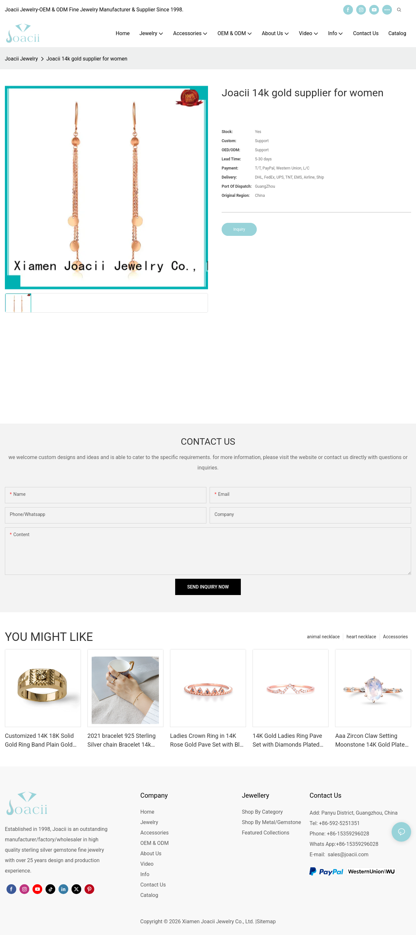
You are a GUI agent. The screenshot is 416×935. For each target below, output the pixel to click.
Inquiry (239, 229)
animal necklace (323, 636)
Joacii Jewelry (21, 59)
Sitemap (266, 921)
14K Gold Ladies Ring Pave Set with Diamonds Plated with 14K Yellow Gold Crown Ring (289, 740)
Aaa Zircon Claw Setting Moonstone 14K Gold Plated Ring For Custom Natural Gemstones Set (371, 740)
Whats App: (322, 844)
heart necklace (361, 636)
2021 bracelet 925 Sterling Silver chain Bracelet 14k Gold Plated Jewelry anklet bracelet (121, 740)
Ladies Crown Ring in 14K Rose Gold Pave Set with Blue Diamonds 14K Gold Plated (208, 740)
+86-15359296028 (357, 844)
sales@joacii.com (348, 854)
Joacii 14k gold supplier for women (86, 59)
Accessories (395, 636)
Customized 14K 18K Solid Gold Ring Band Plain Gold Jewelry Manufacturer (39, 740)
